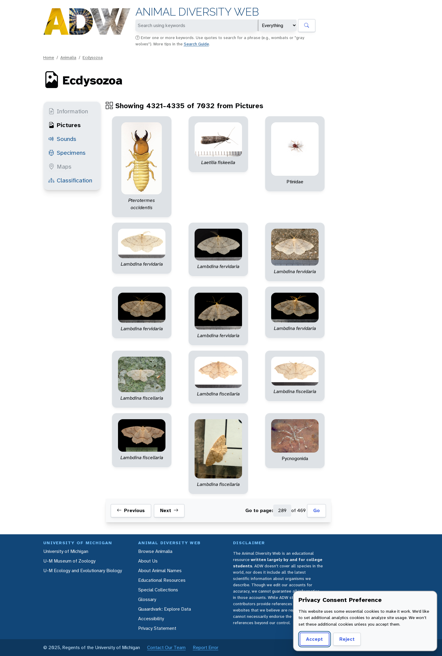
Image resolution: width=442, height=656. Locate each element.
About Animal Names (160, 570)
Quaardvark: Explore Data (164, 609)
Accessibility (151, 618)
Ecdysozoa (93, 57)
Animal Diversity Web (197, 12)
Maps (59, 166)
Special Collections (158, 590)
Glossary (147, 599)
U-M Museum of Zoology (69, 561)
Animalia (68, 57)
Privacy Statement (157, 628)
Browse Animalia (155, 551)
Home (48, 57)
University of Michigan (65, 551)
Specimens (67, 152)
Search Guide (196, 44)
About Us (148, 561)
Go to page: (259, 510)
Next (169, 510)
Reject (347, 639)
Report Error (205, 647)
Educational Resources (162, 580)
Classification (70, 180)
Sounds (62, 138)
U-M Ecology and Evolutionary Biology (82, 570)
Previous (131, 510)
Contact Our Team (166, 647)
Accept (314, 639)
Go (316, 510)
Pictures (64, 125)
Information (68, 111)
